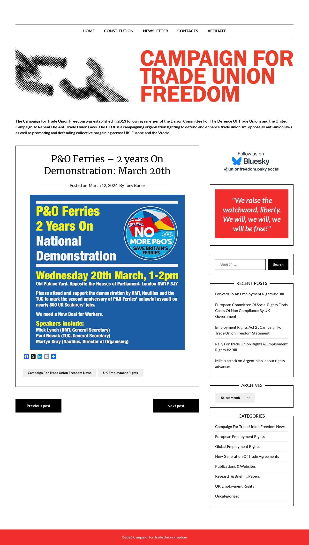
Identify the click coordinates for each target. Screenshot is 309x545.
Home (89, 30)
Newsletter (155, 30)
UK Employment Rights (120, 373)
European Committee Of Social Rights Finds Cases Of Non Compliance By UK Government (251, 310)
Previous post (38, 405)
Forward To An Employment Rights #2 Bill (249, 293)
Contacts (187, 30)
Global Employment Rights (237, 446)
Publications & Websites (235, 466)
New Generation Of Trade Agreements (247, 456)
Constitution (119, 30)
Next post (175, 405)
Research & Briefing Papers (237, 476)
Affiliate (217, 30)
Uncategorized (227, 496)
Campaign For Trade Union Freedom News (59, 373)
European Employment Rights (240, 436)
